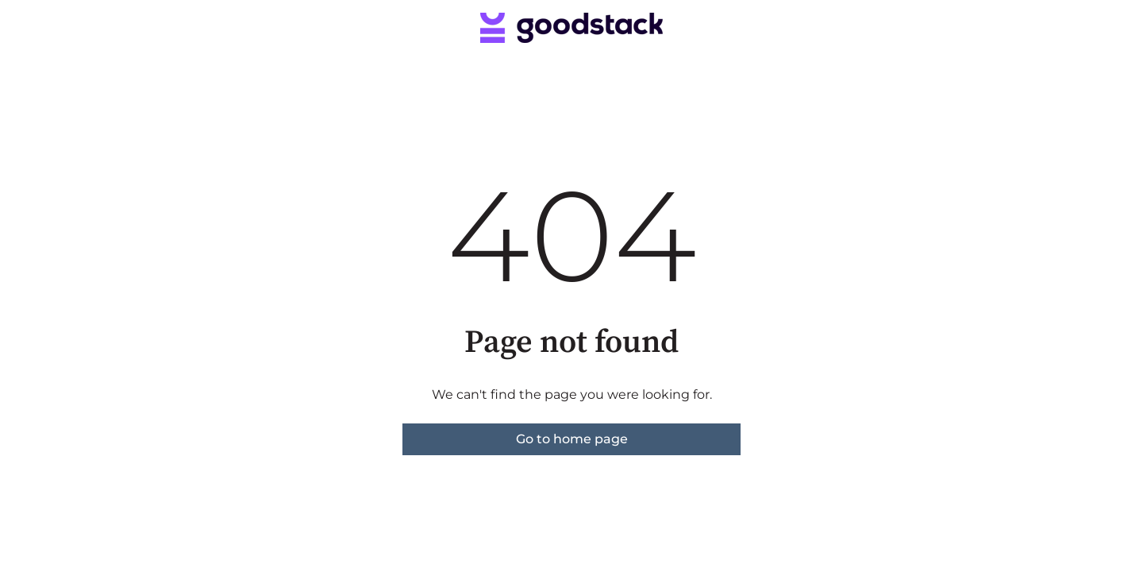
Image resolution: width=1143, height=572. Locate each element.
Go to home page (572, 438)
